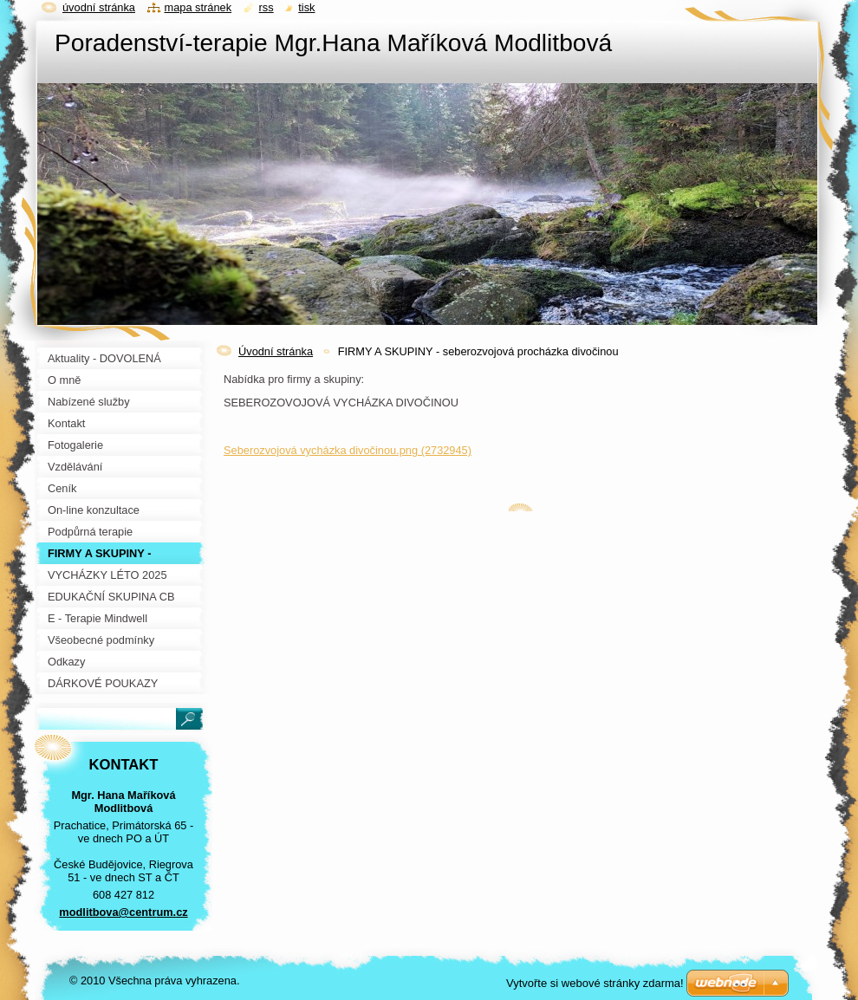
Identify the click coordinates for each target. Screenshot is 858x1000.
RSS (266, 7)
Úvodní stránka (275, 351)
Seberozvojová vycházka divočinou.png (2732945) (347, 450)
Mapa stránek (198, 7)
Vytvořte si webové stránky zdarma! (595, 983)
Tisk (306, 7)
